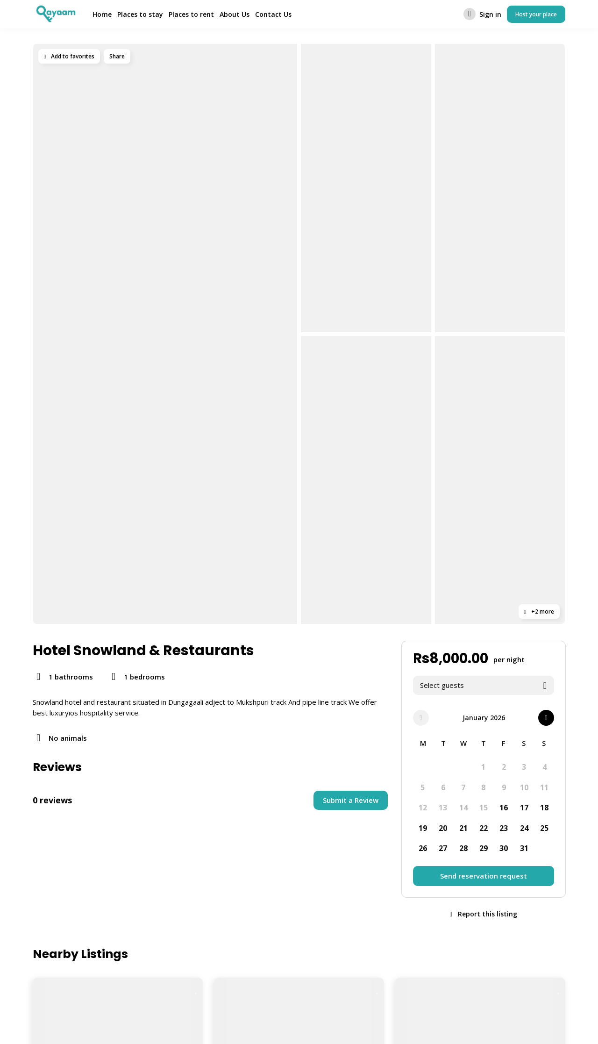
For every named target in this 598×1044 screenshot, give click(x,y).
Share (117, 56)
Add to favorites (69, 56)
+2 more (539, 611)
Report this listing (483, 913)
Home (102, 14)
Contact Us (273, 14)
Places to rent (191, 14)
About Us (234, 14)
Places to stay (140, 14)
